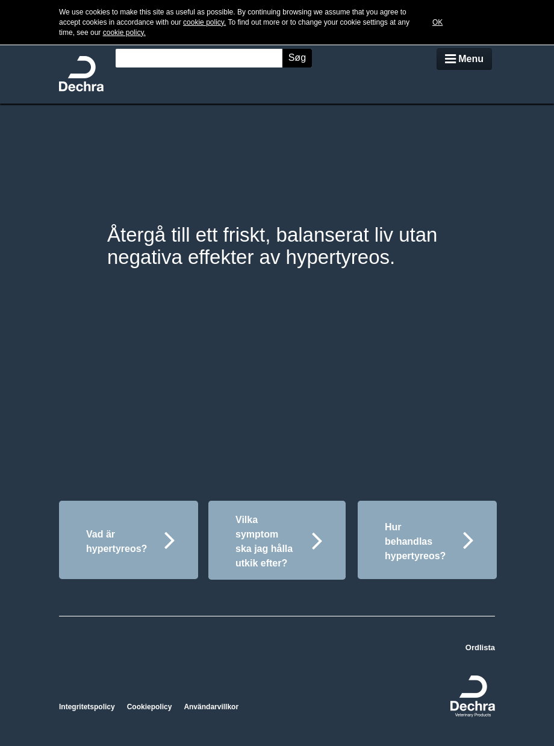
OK (437, 22)
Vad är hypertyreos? (130, 539)
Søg (297, 57)
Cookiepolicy (149, 707)
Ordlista (480, 647)
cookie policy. (204, 22)
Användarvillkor (211, 707)
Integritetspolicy (87, 707)
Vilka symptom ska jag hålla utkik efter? (279, 541)
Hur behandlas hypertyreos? (429, 541)
